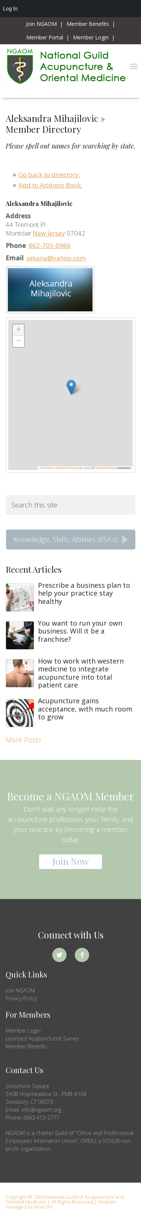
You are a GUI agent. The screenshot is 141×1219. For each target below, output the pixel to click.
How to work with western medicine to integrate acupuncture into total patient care (81, 673)
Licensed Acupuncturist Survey (42, 1038)
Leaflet (86, 468)
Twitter (59, 955)
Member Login (23, 1030)
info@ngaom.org (41, 1109)
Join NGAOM (20, 990)
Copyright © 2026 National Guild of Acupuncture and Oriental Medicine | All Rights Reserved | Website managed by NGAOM (65, 1201)
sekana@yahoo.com (56, 258)
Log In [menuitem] (10, 9)
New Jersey (49, 233)
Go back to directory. (49, 174)
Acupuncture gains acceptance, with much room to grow (85, 708)
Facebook (82, 955)
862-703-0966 (50, 245)
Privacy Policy (21, 998)
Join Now (70, 861)
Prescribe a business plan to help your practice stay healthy (84, 593)
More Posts (23, 739)
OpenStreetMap (105, 468)
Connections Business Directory (59, 468)
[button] (133, 66)
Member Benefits (26, 1046)
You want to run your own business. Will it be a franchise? (80, 631)
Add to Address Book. (50, 185)
